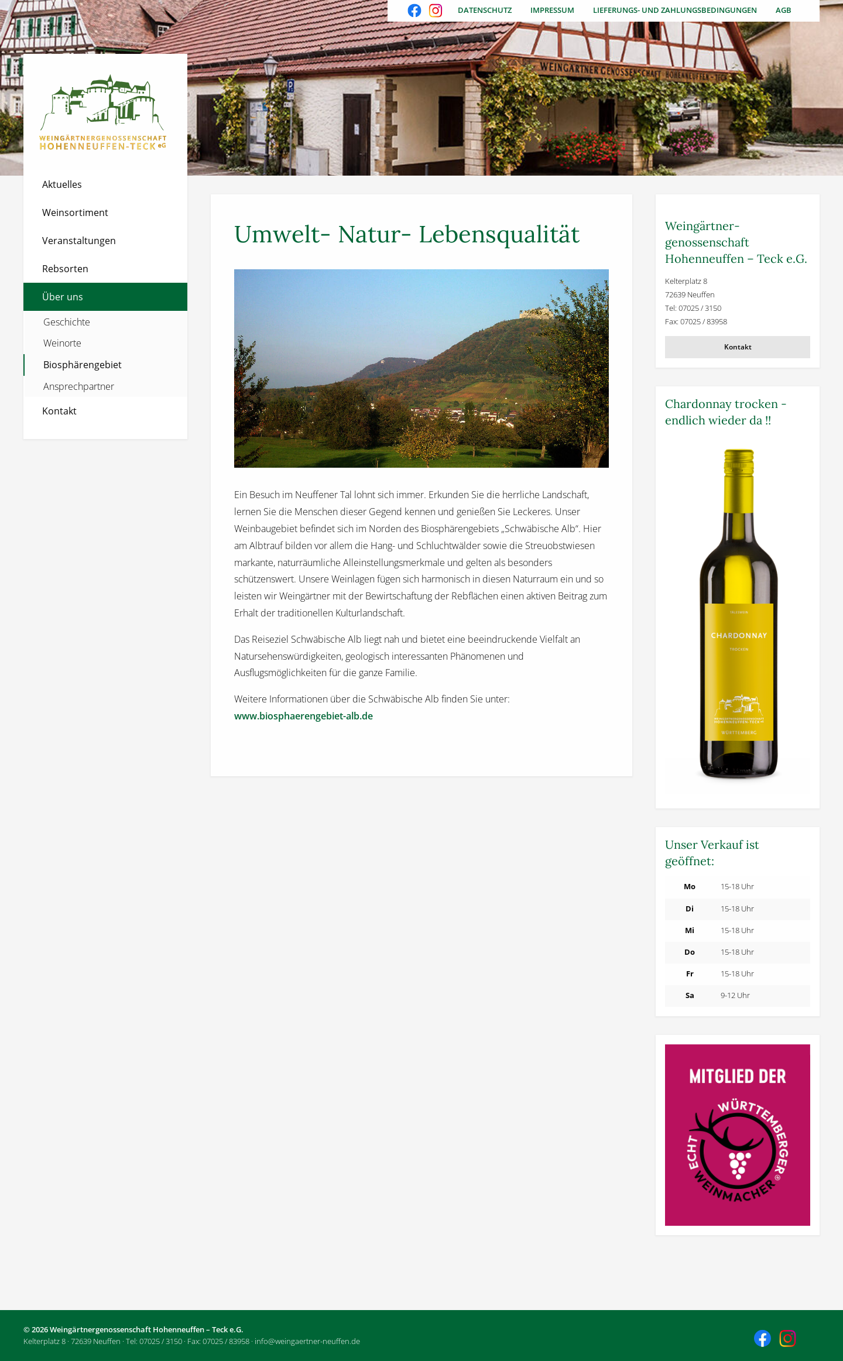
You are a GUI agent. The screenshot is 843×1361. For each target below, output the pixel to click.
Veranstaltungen (79, 240)
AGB (783, 10)
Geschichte (66, 322)
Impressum (552, 10)
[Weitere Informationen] (737, 617)
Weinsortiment (75, 212)
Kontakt (59, 410)
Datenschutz (485, 10)
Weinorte (62, 343)
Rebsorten (65, 268)
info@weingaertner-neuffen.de (307, 1341)
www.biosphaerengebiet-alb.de (303, 715)
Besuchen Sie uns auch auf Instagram (436, 11)
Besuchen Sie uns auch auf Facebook (415, 11)
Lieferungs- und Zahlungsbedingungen (675, 10)
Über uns (62, 296)
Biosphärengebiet (82, 364)
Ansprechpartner (78, 386)
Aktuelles (62, 184)
